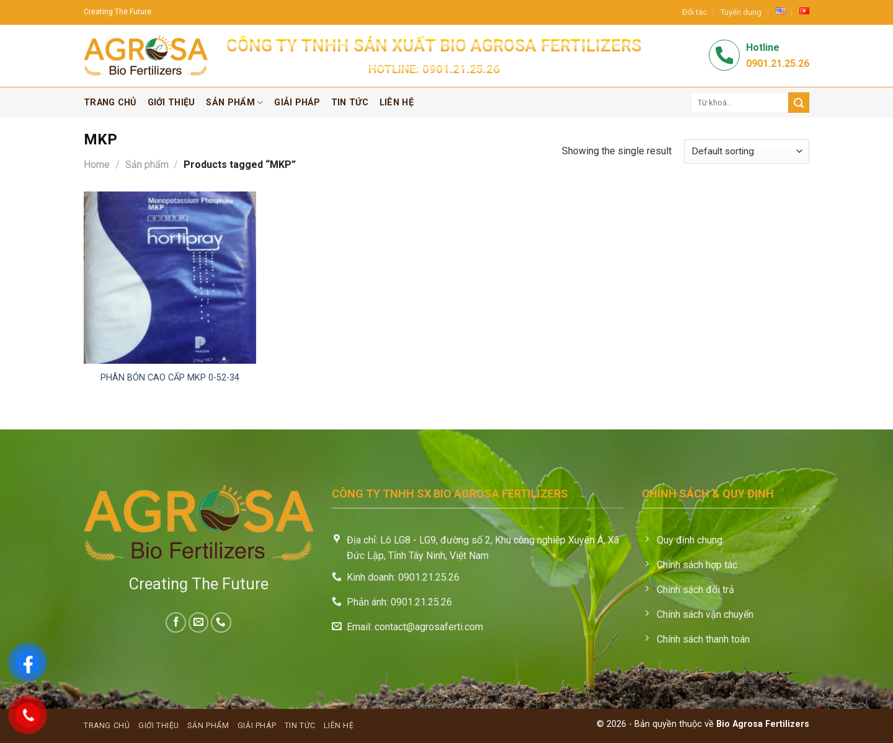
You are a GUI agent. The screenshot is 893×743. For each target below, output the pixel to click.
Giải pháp (297, 102)
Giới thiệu (171, 102)
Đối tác (694, 12)
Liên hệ (397, 102)
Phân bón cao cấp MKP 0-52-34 (169, 377)
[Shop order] (746, 151)
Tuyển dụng (741, 12)
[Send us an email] (199, 622)
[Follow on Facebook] (176, 622)
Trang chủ (110, 102)
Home (97, 164)
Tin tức (349, 102)
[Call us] (221, 622)
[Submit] (798, 102)
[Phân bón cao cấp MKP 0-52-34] (170, 277)
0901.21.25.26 (461, 69)
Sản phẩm (234, 102)
